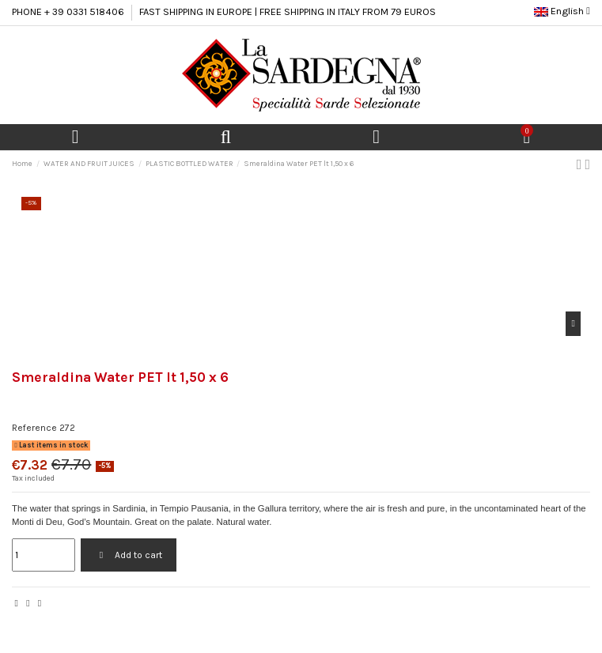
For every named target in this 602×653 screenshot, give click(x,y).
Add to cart (128, 555)
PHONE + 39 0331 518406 (68, 11)
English (562, 11)
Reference (34, 427)
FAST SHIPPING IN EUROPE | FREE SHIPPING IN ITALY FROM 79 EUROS (287, 11)
